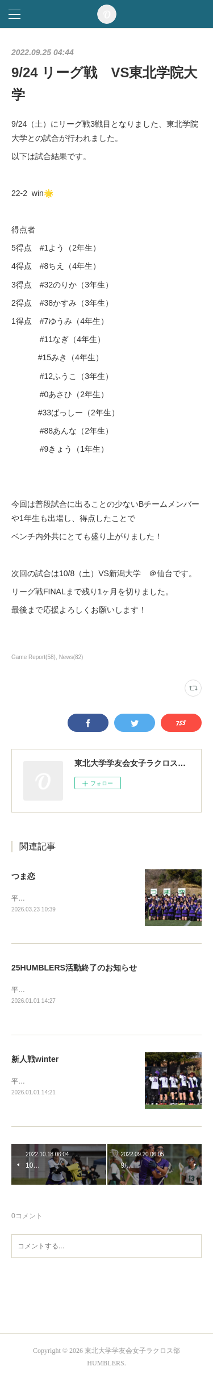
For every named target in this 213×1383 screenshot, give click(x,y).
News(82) (71, 657)
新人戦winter (35, 1060)
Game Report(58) (33, 657)
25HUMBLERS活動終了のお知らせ (74, 968)
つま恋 (23, 876)
